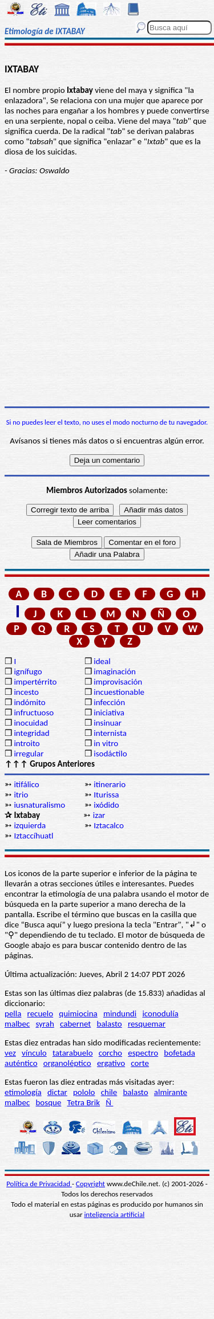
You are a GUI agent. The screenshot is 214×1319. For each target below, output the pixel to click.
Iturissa (106, 794)
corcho (110, 1053)
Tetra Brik (83, 1102)
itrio (21, 794)
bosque (48, 1102)
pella (13, 1013)
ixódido (106, 805)
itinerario (110, 784)
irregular (28, 753)
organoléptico (67, 1063)
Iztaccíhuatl (33, 836)
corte (140, 1063)
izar (99, 815)
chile (109, 1092)
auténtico (21, 1063)
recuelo (40, 1013)
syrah (44, 1024)
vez (10, 1053)
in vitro (106, 743)
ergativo (111, 1063)
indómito (29, 702)
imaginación (115, 671)
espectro (143, 1053)
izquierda (30, 825)
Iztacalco (109, 825)
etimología (23, 1092)
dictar (57, 1092)
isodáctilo (110, 753)
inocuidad (31, 723)
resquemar (146, 1024)
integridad (31, 733)
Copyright (90, 1183)
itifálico (26, 784)
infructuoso (34, 712)
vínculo (34, 1053)
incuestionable (119, 692)
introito (26, 743)
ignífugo (28, 671)
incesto (26, 692)
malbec (17, 1024)
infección (109, 702)
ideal (102, 661)
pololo (84, 1092)
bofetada (179, 1053)
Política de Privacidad (39, 1183)
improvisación (118, 682)
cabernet (75, 1024)
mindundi (119, 1013)
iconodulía (160, 1013)
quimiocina (78, 1013)
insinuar (108, 723)
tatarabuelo (73, 1053)
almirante (170, 1092)
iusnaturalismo (39, 805)
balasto (109, 1024)
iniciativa (109, 712)
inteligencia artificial (114, 1214)
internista (110, 733)
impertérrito (35, 682)
